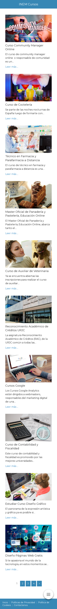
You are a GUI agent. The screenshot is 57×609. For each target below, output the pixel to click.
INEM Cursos (28, 4)
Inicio (5, 602)
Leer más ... (11, 66)
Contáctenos (21, 605)
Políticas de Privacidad (23, 602)
